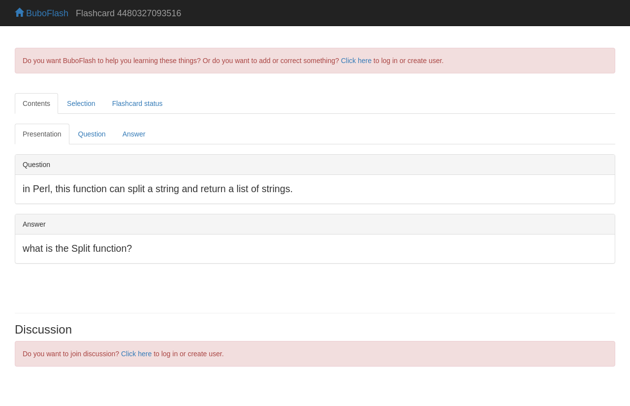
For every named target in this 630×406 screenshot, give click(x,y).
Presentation (42, 134)
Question (92, 134)
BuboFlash (41, 13)
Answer (134, 134)
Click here (356, 61)
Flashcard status (137, 103)
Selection (81, 103)
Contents (36, 103)
